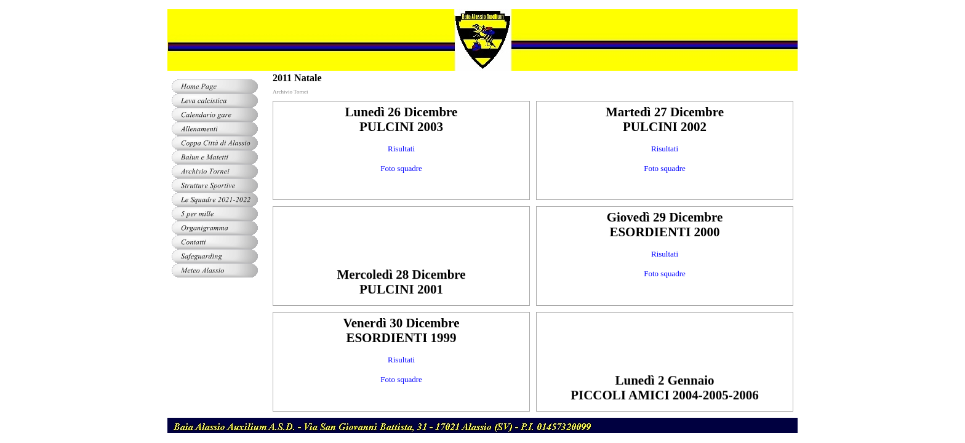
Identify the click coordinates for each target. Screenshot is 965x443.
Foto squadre (401, 168)
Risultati (401, 148)
